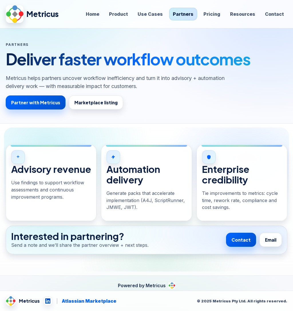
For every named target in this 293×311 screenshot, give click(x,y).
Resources (242, 14)
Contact (274, 14)
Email (270, 239)
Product (118, 14)
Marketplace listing (96, 102)
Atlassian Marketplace (89, 301)
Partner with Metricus (35, 102)
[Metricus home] (32, 14)
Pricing (211, 14)
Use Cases (150, 14)
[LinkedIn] (47, 301)
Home (92, 14)
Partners (183, 14)
